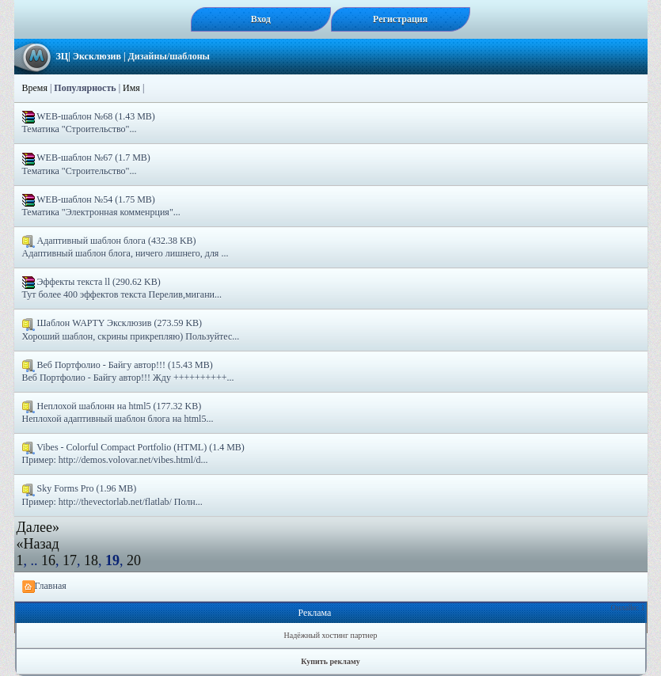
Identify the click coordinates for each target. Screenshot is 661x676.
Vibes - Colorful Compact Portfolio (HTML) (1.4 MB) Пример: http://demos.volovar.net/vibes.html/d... (133, 453)
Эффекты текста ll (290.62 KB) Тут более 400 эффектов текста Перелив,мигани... (122, 288)
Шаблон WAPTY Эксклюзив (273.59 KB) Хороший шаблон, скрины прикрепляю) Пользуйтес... (131, 329)
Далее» (38, 527)
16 (48, 560)
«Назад (38, 544)
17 (70, 560)
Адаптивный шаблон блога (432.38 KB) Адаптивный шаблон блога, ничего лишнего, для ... (125, 247)
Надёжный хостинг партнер (331, 635)
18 (91, 560)
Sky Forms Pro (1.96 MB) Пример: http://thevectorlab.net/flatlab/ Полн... (112, 495)
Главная (44, 586)
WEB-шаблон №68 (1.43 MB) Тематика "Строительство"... (88, 123)
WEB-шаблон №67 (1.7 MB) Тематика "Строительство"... (86, 164)
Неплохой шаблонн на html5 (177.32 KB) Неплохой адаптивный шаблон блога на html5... (118, 412)
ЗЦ (62, 56)
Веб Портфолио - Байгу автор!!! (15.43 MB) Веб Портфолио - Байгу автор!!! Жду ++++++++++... (128, 371)
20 (134, 560)
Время (34, 87)
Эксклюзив (97, 56)
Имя (131, 87)
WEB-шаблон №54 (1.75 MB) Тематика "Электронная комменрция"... (101, 206)
